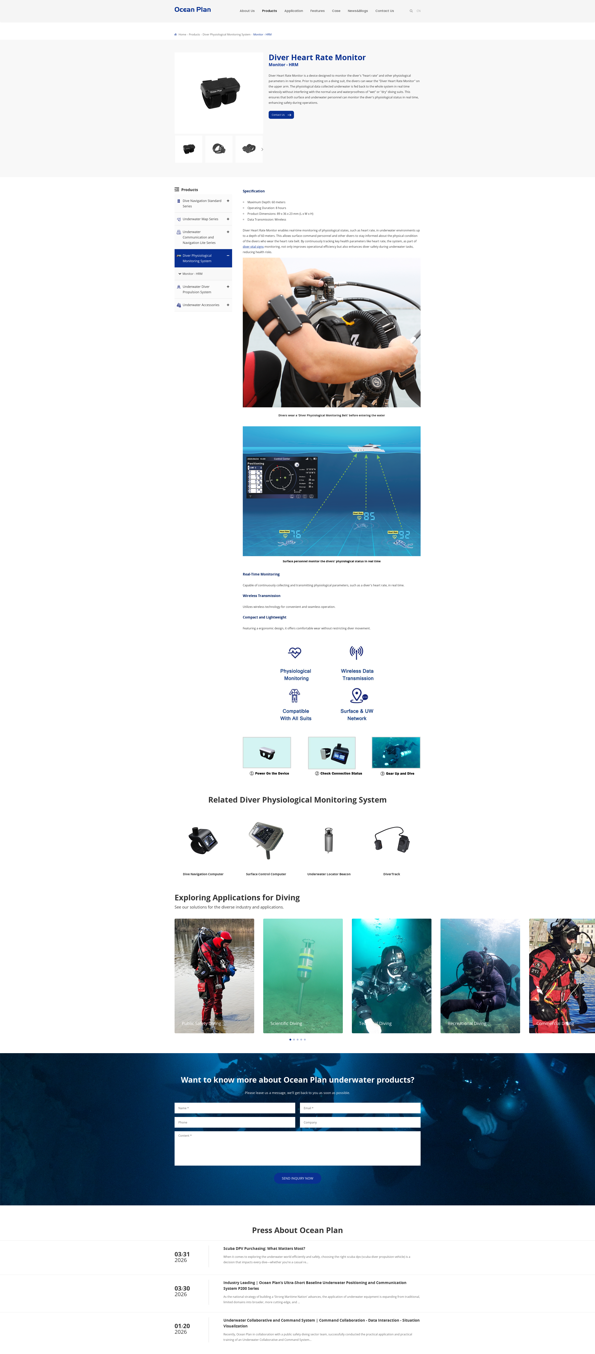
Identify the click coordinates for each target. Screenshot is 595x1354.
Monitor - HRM (262, 34)
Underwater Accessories (203, 305)
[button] (262, 149)
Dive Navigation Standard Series (203, 203)
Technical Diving (375, 1023)
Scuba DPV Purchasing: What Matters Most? (264, 1248)
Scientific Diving (286, 1023)
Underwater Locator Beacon (329, 874)
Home (182, 34)
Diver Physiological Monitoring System (227, 34)
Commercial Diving (112, 1023)
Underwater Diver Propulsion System (203, 289)
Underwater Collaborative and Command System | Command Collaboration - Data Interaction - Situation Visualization (321, 1323)
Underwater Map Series (203, 219)
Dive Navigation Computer (203, 874)
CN (419, 11)
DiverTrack (391, 874)
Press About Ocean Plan (297, 1230)
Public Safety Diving (201, 1023)
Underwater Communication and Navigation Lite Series (203, 237)
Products (194, 34)
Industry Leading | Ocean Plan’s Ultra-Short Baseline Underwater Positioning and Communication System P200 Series (314, 1285)
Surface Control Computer (266, 874)
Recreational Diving (24, 1023)
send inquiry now (297, 1178)
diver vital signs (253, 247)
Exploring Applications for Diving (237, 897)
